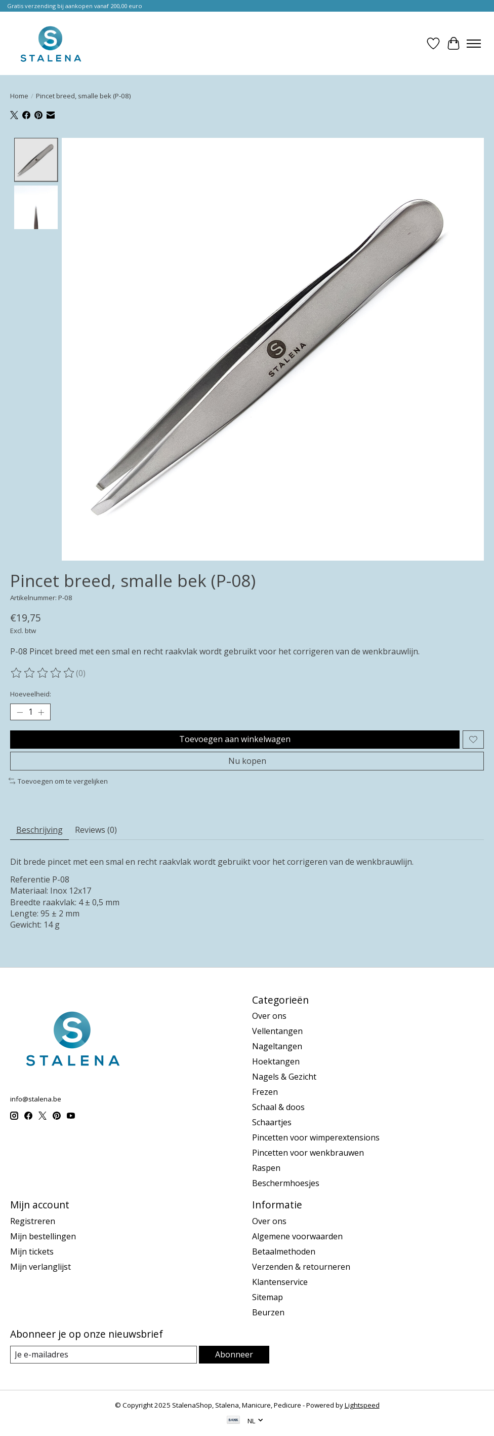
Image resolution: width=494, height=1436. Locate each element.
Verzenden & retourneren (301, 1266)
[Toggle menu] (474, 43)
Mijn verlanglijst (40, 1266)
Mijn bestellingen (43, 1236)
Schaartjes (272, 1122)
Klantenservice (280, 1281)
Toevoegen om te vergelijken (58, 781)
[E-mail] (103, 1355)
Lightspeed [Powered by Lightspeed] (362, 1405)
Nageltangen (277, 1046)
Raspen (266, 1167)
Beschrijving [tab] (39, 829)
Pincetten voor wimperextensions (316, 1137)
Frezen (265, 1091)
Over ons (269, 1015)
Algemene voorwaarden (297, 1236)
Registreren (32, 1221)
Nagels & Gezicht (284, 1076)
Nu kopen (247, 760)
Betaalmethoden (283, 1251)
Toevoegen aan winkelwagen (235, 739)
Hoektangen (276, 1061)
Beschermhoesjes (285, 1183)
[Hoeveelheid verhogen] (41, 712)
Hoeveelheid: (30, 693)
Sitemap (267, 1297)
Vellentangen (277, 1031)
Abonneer (234, 1354)
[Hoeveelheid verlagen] (19, 712)
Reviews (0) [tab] (96, 829)
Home (19, 95)
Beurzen (268, 1312)
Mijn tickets (32, 1251)
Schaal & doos (278, 1107)
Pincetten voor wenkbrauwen (308, 1152)
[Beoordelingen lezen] (43, 673)
